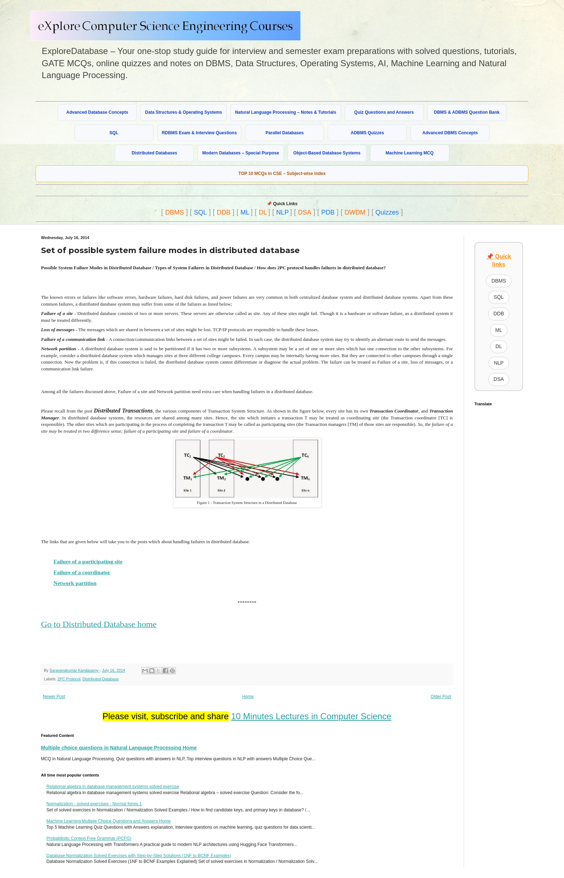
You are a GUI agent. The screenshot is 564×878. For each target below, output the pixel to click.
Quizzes (387, 212)
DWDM (355, 212)
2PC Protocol (69, 679)
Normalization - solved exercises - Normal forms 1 (94, 803)
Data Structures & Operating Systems (183, 112)
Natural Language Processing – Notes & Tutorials (285, 112)
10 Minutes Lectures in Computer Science (311, 716)
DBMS (174, 212)
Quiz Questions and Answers (384, 112)
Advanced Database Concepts (97, 112)
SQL (113, 132)
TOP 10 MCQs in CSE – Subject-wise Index (282, 173)
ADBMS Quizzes (367, 132)
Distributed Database (100, 679)
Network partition (75, 583)
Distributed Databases (154, 153)
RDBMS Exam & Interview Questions (199, 132)
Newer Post (54, 696)
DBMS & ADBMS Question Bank (467, 112)
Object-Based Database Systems (326, 153)
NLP (282, 212)
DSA (304, 212)
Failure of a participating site (88, 561)
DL (263, 212)
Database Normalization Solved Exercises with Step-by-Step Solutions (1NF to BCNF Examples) (138, 855)
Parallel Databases (284, 132)
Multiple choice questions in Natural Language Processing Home (119, 748)
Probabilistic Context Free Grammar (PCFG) (88, 838)
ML (245, 212)
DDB (224, 212)
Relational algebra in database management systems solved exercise (112, 786)
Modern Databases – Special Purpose (240, 153)
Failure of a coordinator (82, 572)
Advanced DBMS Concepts (450, 132)
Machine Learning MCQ (409, 153)
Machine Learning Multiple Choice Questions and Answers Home (108, 821)
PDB (328, 212)
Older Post (441, 696)
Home (248, 696)
